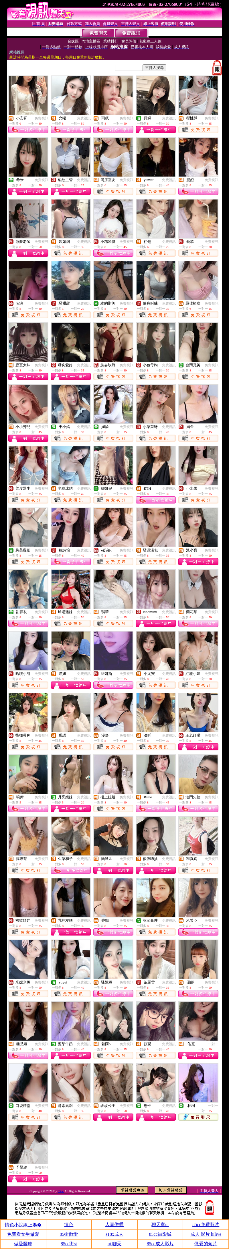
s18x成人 (114, 1234)
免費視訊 (41, 118)
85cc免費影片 (205, 1224)
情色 (68, 1224)
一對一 (213, 1044)
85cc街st (69, 1243)
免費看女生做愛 (23, 1234)
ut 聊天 (114, 1243)
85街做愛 (69, 1234)
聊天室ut (160, 1224)
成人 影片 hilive (205, 1234)
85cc (61, 1191)
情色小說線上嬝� (23, 1224)
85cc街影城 (160, 1234)
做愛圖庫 (23, 1243)
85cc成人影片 (160, 1243)
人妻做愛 (114, 1224)
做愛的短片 (205, 1243)
